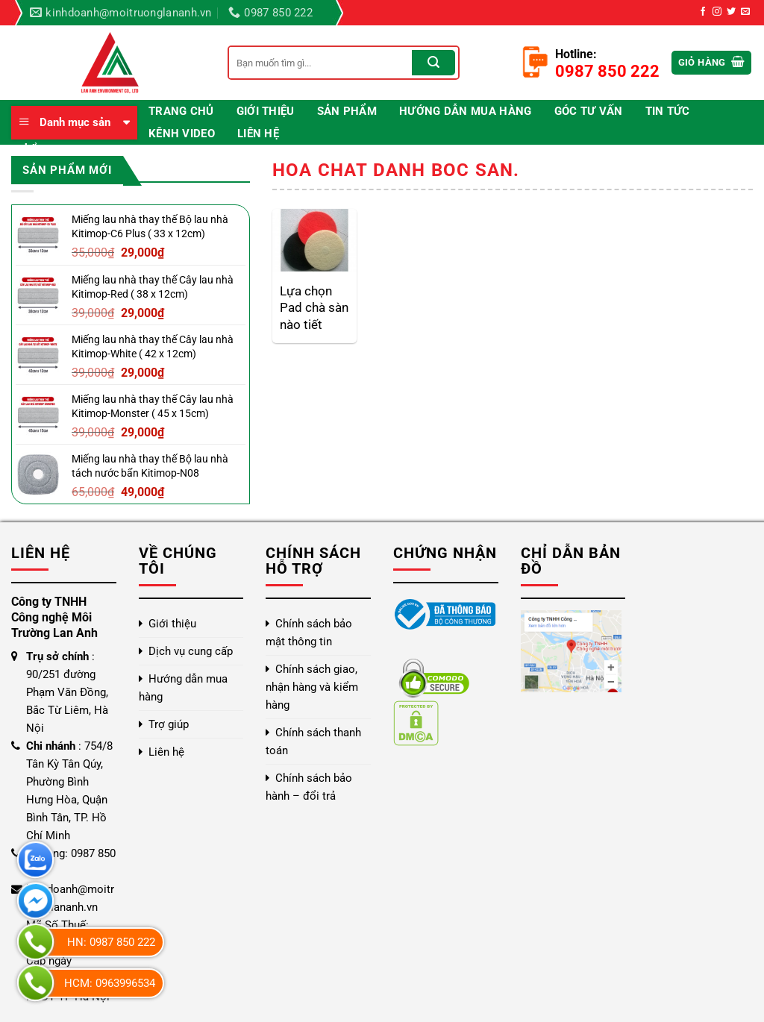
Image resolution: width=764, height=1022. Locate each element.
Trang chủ (181, 111)
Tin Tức (667, 111)
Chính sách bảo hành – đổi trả (309, 787)
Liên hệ (258, 133)
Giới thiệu (266, 111)
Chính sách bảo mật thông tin (309, 632)
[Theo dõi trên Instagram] (717, 12)
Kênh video (181, 133)
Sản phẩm (347, 111)
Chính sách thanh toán (313, 741)
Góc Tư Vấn (588, 111)
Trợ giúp (168, 724)
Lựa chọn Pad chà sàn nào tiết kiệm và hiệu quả (314, 307)
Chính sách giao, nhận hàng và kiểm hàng (312, 687)
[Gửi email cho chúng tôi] (745, 12)
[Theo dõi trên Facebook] (702, 12)
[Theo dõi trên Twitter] (731, 12)
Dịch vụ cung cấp (190, 651)
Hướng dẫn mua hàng (465, 111)
